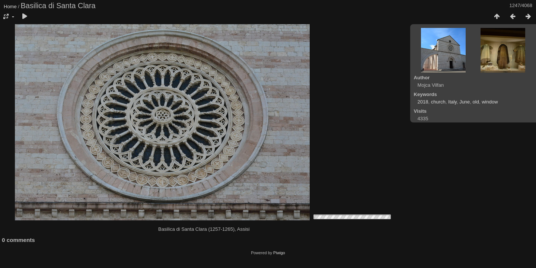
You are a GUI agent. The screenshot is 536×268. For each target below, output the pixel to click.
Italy (452, 102)
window (490, 102)
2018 (423, 102)
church (438, 102)
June (464, 102)
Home (10, 6)
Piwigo (279, 253)
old (476, 102)
